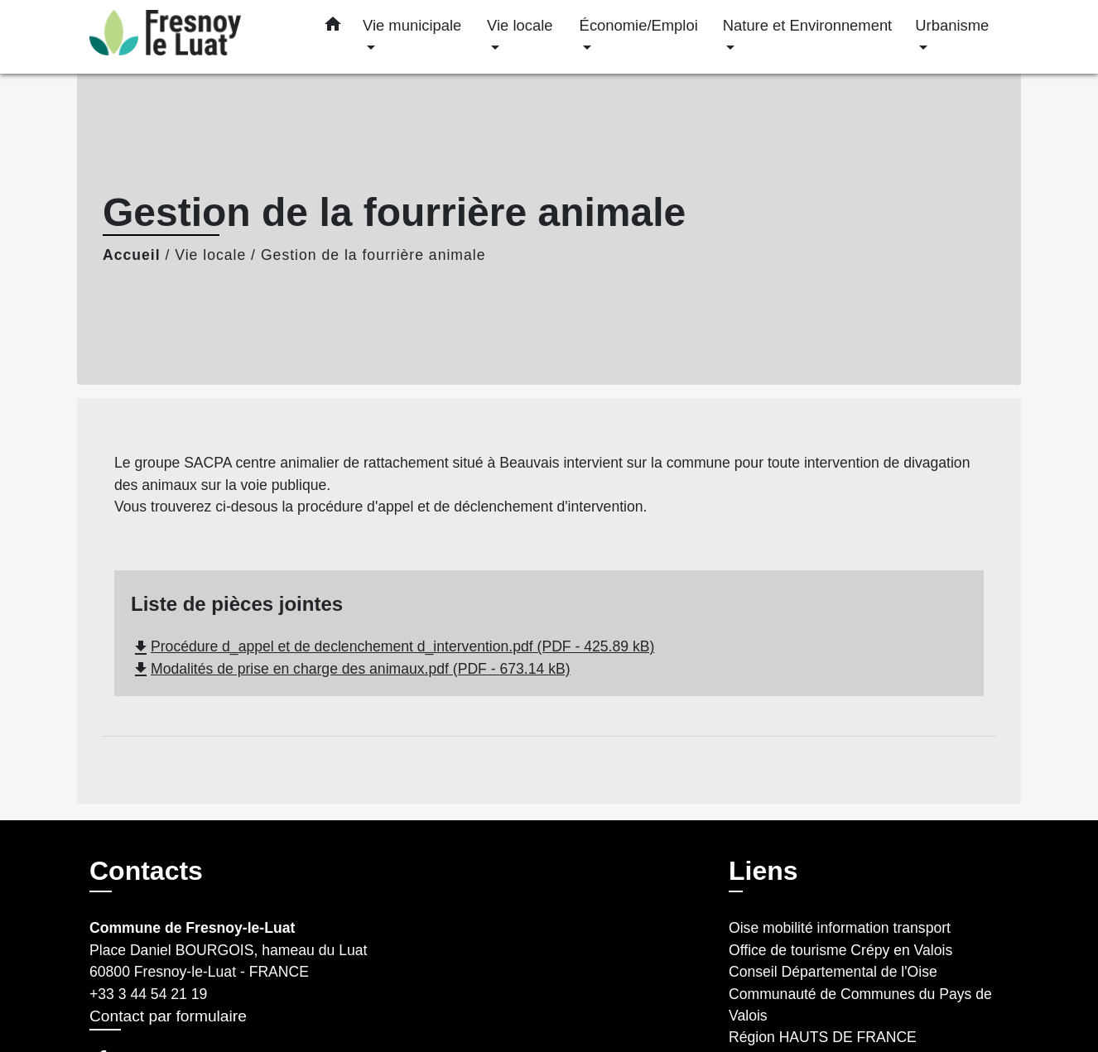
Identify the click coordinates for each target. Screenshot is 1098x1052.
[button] (333, 27)
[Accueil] (192, 37)
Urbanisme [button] (952, 25)
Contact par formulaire (168, 1016)
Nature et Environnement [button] (807, 25)
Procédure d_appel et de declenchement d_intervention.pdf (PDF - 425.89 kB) (392, 646)
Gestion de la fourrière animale (373, 255)
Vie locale (210, 255)
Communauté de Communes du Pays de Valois (860, 1005)
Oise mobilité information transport (840, 928)
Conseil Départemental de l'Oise (833, 971)
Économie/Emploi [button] (639, 25)
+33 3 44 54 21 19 (148, 994)
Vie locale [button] (519, 25)
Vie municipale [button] (412, 25)
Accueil (132, 255)
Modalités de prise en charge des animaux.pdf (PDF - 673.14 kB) (351, 669)
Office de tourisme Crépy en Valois (840, 950)
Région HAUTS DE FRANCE (823, 1037)
